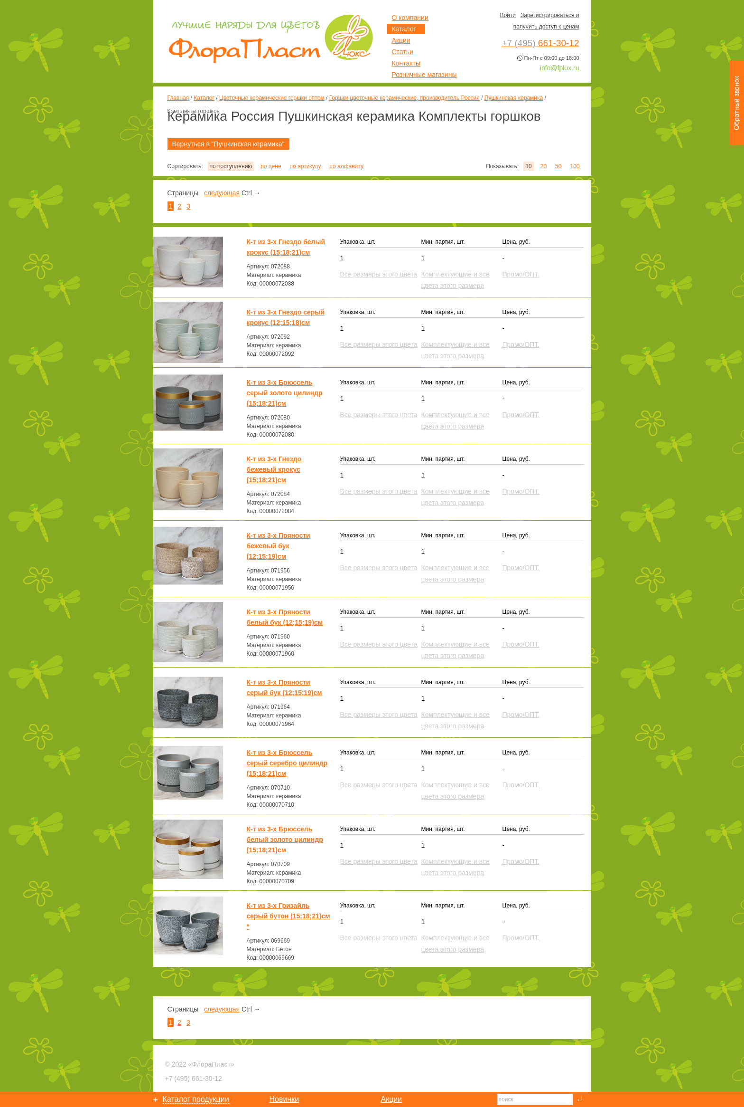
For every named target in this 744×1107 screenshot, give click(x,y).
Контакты (406, 63)
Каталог (204, 98)
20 (543, 166)
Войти (508, 15)
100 (574, 166)
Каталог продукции (196, 1099)
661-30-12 (193, 1078)
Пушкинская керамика (513, 98)
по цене (270, 166)
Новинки (284, 1099)
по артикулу (305, 166)
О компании (410, 17)
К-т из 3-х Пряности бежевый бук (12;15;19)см (278, 546)
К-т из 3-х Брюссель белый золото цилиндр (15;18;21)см (285, 839)
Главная (178, 98)
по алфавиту (346, 166)
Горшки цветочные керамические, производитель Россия (404, 98)
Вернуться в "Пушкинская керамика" (228, 144)
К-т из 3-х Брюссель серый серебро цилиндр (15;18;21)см (287, 763)
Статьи (402, 52)
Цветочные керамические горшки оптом (272, 98)
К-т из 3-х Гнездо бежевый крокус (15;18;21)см (274, 469)
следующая (222, 193)
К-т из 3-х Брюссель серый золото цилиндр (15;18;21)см (285, 393)
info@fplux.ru (559, 68)
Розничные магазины (424, 74)
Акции (401, 40)
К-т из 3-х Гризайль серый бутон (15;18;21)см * (288, 916)
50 (558, 166)
